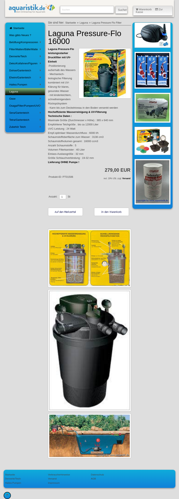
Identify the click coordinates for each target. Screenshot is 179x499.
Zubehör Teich (25, 127)
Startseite (16, 28)
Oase (25, 99)
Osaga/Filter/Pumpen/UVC (25, 106)
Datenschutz (97, 474)
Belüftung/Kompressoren (25, 43)
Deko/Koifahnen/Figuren (25, 64)
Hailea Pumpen (25, 85)
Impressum (54, 482)
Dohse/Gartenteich (25, 71)
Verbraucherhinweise (59, 474)
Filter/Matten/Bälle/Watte (25, 50)
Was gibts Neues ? (20, 35)
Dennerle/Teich (25, 57)
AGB (93, 478)
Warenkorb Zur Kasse (149, 11)
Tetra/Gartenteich (25, 120)
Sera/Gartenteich (25, 113)
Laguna (25, 92)
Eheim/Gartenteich (25, 78)
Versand (126, 178)
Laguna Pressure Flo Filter (106, 22)
